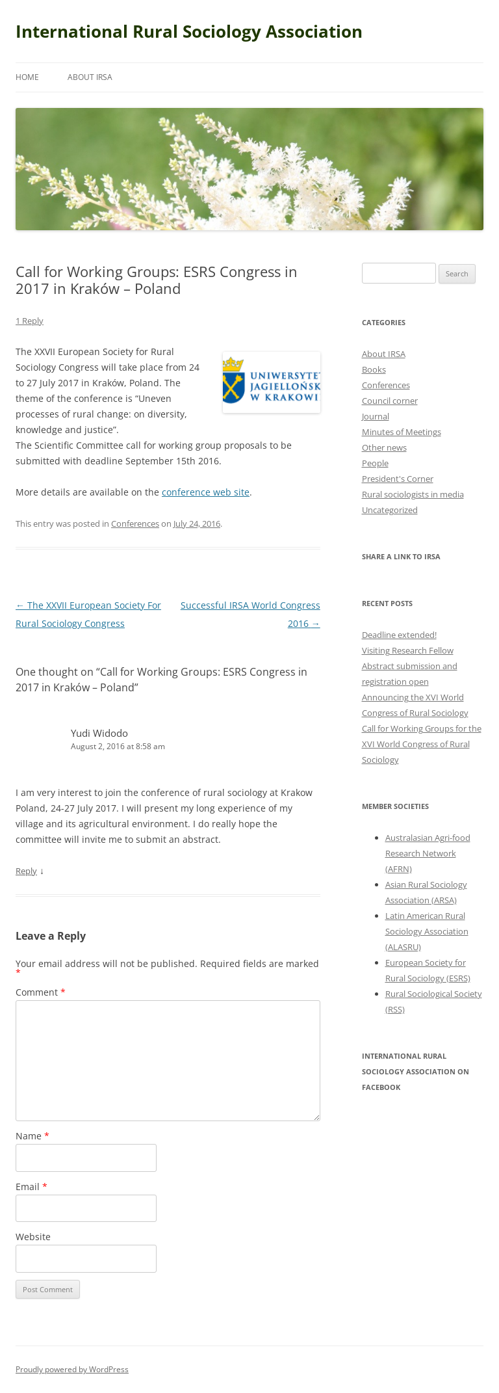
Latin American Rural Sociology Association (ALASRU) (426, 931)
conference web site (206, 492)
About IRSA (90, 77)
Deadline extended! (399, 635)
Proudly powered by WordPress (72, 1369)
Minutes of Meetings (401, 432)
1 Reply (30, 320)
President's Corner (397, 478)
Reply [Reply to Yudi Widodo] (26, 871)
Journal (375, 416)
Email (31, 1186)
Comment (41, 992)
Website (33, 1236)
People (375, 463)
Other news (384, 447)
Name (32, 1136)
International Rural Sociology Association (189, 31)
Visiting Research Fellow (408, 650)
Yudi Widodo (99, 732)
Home (27, 77)
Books (374, 369)
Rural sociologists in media (413, 494)
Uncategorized (390, 510)
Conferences (135, 523)
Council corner (390, 400)
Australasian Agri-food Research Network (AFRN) (427, 853)
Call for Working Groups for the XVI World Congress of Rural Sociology (421, 744)
